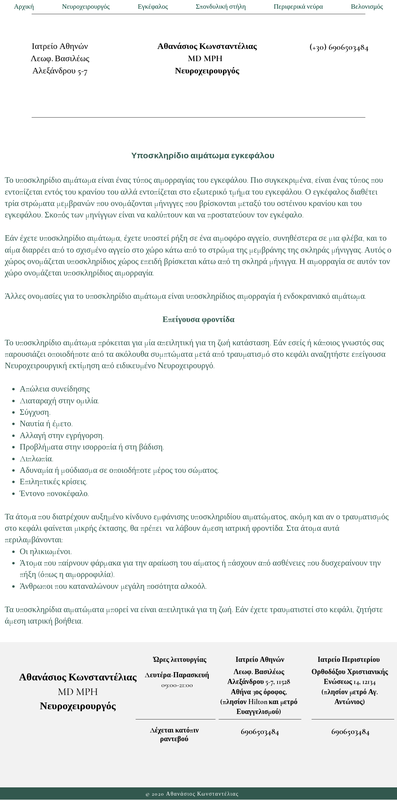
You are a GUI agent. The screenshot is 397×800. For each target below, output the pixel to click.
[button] (86, 7)
